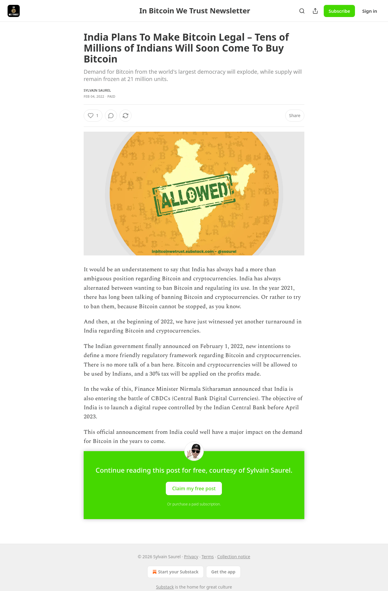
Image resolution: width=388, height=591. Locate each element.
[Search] (302, 11)
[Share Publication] (315, 11)
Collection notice (233, 556)
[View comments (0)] (111, 116)
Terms (208, 556)
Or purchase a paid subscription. (194, 504)
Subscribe (339, 11)
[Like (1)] (93, 116)
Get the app (223, 572)
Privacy (191, 556)
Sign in (369, 11)
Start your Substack (174, 572)
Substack (165, 587)
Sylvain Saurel (97, 90)
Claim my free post (194, 488)
